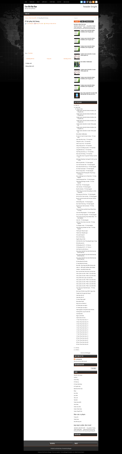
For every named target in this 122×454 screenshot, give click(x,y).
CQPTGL (75, 377)
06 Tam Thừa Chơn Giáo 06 (82, 344)
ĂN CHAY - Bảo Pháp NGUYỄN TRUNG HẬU (85, 265)
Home (26, 2)
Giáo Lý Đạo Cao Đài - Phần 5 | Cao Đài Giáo (86, 279)
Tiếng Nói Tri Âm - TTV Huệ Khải (83, 141)
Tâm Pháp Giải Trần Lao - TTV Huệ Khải (84, 151)
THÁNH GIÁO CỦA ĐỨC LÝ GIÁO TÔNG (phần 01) (87, 54)
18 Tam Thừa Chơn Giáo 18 (82, 321)
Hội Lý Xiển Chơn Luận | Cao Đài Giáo (84, 277)
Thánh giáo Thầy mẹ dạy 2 (82, 230)
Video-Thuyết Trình (78, 411)
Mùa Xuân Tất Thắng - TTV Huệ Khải (84, 153)
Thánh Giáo (76, 419)
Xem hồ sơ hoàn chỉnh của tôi (80, 361)
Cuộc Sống (76, 379)
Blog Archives (89, 21)
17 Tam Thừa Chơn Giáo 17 (82, 319)
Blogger (88, 352)
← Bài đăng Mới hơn (29, 58)
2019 (76, 347)
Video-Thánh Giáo (78, 409)
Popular (77, 21)
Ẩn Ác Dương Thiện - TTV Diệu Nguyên (84, 170)
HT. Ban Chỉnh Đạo (78, 384)
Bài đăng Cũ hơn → (68, 58)
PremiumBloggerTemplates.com (67, 452)
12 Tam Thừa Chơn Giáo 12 (82, 332)
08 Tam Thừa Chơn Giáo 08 (82, 342)
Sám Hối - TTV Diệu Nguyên (82, 220)
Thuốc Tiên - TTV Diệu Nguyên (83, 184)
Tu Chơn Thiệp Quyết (80, 299)
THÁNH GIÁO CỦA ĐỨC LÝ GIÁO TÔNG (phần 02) (87, 70)
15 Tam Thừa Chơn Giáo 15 (82, 326)
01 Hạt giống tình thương (32, 21)
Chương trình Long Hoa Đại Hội (83, 311)
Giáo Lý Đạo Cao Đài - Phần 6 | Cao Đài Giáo (86, 275)
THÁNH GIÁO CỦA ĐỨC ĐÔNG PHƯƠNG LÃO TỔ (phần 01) (87, 78)
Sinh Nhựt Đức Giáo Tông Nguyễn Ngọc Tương (86, 241)
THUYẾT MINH (52, 2)
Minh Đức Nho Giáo (78, 388)
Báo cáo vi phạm (79, 414)
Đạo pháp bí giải (80, 301)
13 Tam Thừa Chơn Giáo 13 (82, 330)
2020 (76, 107)
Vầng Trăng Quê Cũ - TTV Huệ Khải (84, 145)
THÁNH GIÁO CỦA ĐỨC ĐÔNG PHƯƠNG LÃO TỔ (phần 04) (87, 39)
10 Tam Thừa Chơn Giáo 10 (82, 336)
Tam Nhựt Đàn (79, 313)
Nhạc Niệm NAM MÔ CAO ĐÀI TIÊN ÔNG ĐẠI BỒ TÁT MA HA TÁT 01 (88, 93)
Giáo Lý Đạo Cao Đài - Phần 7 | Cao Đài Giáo (86, 273)
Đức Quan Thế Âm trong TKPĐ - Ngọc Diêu (85, 291)
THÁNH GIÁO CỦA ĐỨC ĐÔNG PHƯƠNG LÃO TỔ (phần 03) (87, 47)
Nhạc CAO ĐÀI (66, 2)
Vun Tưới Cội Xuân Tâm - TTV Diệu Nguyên (85, 164)
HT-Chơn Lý (76, 381)
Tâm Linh (76, 397)
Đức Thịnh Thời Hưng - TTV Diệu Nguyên (85, 203)
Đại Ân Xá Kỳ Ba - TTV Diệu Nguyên (84, 189)
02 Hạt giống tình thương (81, 261)
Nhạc (75, 391)
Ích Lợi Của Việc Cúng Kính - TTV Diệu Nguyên (86, 214)
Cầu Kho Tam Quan (78, 375)
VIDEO (39, 2)
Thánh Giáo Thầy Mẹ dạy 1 (82, 232)
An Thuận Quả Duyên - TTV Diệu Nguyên (85, 168)
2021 (76, 105)
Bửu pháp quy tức (80, 243)
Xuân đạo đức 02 (80, 295)
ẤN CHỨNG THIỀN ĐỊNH (86, 61)
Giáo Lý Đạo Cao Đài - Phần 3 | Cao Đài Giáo (86, 283)
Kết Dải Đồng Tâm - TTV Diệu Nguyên (84, 201)
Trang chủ (27, 14)
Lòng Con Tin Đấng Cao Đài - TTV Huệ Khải (85, 147)
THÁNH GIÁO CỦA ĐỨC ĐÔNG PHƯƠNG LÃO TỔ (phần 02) (87, 86)
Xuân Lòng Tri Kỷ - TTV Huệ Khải (83, 143)
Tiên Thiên (76, 404)
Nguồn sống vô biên (80, 239)
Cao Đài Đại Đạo (31, 6)
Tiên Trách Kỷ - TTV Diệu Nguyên (83, 186)
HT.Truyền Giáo (77, 386)
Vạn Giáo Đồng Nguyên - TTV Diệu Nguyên (85, 212)
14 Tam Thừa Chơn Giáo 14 (82, 328)
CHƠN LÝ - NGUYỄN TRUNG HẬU (83, 269)
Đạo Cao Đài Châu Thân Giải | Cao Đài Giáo (85, 271)
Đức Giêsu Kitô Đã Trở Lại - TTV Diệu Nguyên (86, 166)
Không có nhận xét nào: (51, 23)
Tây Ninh (76, 400)
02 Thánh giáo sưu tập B (81, 305)
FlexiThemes (45, 452)
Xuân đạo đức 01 (80, 297)
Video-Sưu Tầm (77, 406)
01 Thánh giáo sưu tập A (81, 307)
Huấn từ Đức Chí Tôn (80, 317)
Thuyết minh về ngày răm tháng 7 (83, 293)
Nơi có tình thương (80, 237)
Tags (82, 21)
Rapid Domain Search (79, 452)
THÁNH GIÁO (32, 2)
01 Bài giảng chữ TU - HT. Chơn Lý (83, 247)
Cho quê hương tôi (80, 234)
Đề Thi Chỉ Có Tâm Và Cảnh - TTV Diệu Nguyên (86, 196)
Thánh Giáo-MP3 (32, 18)
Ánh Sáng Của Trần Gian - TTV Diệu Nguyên (85, 194)
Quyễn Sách (45, 2)
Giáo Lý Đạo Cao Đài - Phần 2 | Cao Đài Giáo (86, 285)
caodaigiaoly (78, 359)
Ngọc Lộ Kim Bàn (80, 315)
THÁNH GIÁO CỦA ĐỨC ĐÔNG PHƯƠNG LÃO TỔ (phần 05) (87, 31)
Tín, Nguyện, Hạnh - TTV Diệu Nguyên (84, 225)
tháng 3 (78, 109)
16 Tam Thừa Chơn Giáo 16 (82, 323)
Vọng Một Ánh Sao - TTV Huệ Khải (83, 149)
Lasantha (58, 452)
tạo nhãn (76, 395)
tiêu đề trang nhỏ (77, 421)
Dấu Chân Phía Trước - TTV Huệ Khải (84, 139)
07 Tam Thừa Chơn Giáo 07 (82, 340)
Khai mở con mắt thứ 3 (81, 303)
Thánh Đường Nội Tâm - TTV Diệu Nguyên (85, 179)
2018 (76, 349)
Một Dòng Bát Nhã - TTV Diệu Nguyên (84, 162)
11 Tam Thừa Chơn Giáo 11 (82, 334)
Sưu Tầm (59, 2)
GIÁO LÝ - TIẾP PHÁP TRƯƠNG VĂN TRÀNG (85, 267)
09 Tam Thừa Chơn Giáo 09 (82, 338)
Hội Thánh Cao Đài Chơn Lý (82, 249)
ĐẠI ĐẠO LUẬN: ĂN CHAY (80, 24)
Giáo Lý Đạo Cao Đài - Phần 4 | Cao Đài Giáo (86, 281)
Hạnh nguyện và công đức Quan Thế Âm (85, 309)
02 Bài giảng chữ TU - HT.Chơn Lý (83, 245)
